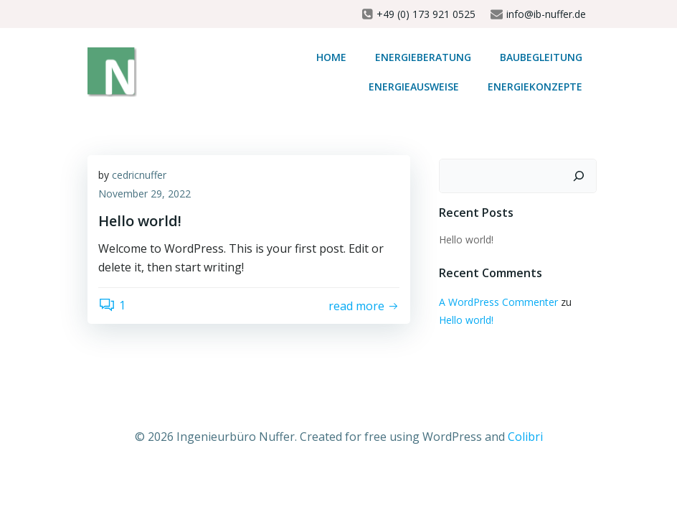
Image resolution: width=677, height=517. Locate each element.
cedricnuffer (139, 175)
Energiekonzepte (535, 86)
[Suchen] (579, 175)
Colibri (525, 436)
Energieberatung (423, 57)
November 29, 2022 (144, 193)
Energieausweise (414, 86)
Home (331, 57)
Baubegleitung (541, 57)
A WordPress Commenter (498, 302)
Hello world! (466, 239)
